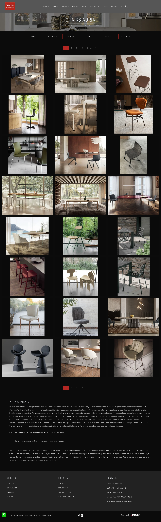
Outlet (84, 6)
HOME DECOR (62, 488)
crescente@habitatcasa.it (121, 501)
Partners (55, 6)
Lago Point (65, 6)
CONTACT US (12, 497)
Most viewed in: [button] (127, 36)
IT (121, 6)
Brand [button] (33, 36)
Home (64, 25)
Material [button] (71, 36)
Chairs (83, 25)
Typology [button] (108, 36)
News (106, 6)
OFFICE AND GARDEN (65, 497)
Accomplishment (95, 6)
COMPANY (11, 484)
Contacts (114, 6)
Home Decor (73, 25)
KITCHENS (61, 484)
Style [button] (89, 36)
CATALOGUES (12, 488)
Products (75, 6)
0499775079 (116, 492)
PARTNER (10, 492)
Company (46, 6)
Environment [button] (52, 36)
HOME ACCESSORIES (65, 492)
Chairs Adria (94, 25)
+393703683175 (124, 497)
